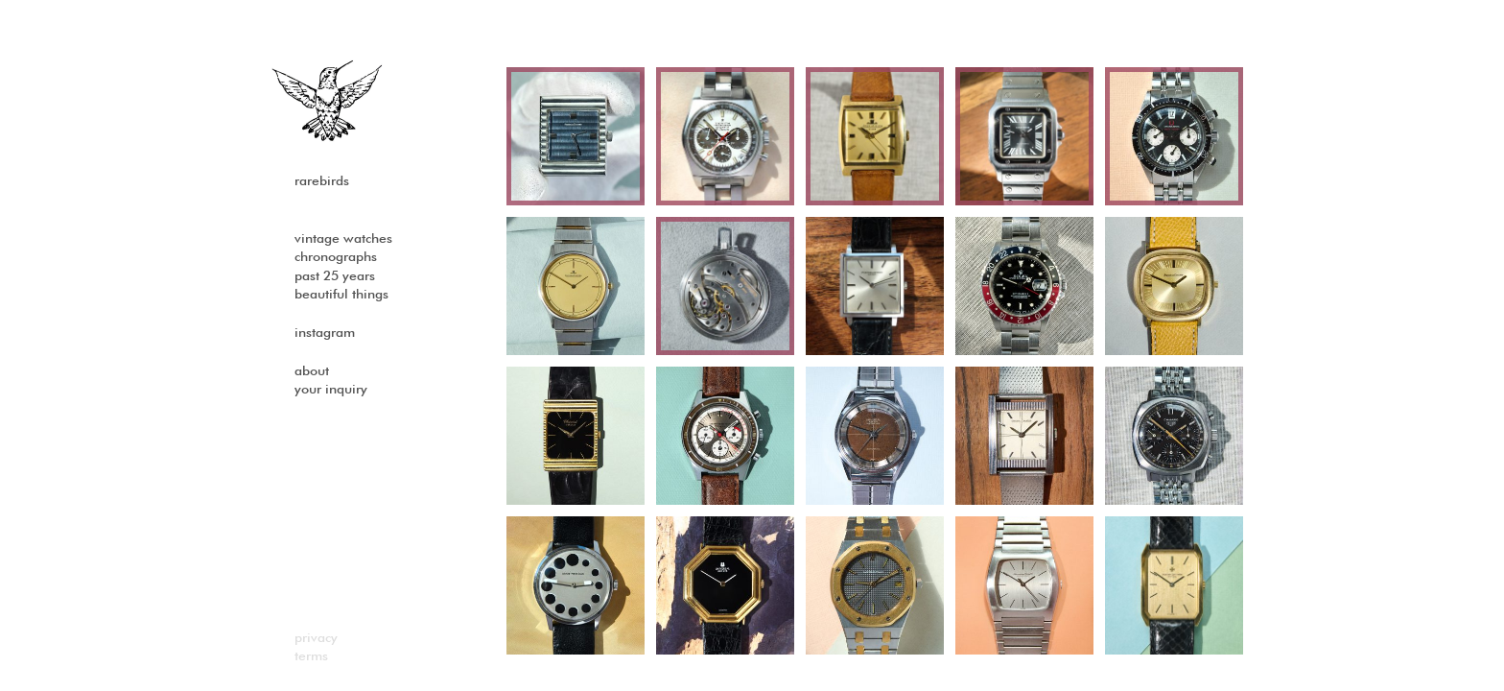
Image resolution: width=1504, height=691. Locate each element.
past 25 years (334, 276)
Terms (311, 656)
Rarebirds (321, 181)
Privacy (316, 638)
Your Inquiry (330, 389)
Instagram (324, 333)
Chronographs (335, 257)
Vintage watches (343, 239)
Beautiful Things (341, 294)
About (311, 371)
